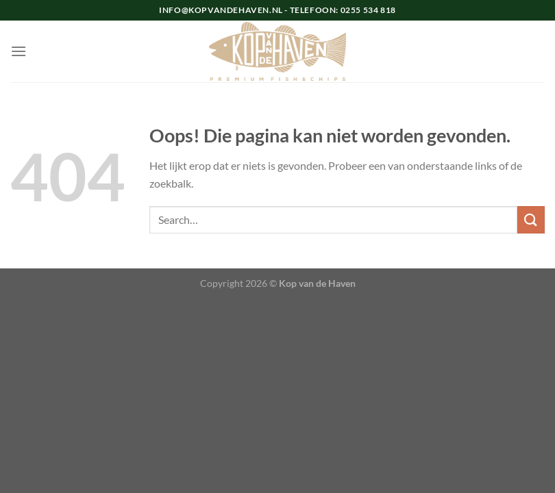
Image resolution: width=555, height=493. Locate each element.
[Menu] (18, 51)
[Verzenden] (531, 219)
